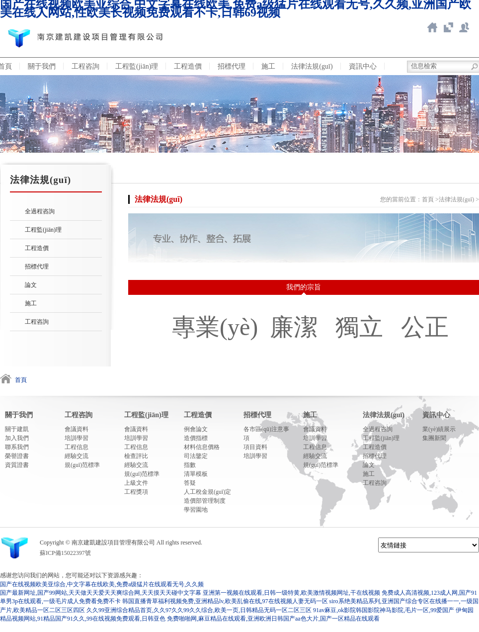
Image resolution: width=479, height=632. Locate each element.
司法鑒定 (196, 455)
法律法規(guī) (311, 66)
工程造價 (188, 66)
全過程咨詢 (40, 211)
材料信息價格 (202, 447)
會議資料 (76, 429)
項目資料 (255, 447)
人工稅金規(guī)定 (207, 491)
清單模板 (196, 473)
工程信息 (76, 447)
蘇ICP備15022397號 (65, 552)
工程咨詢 (85, 66)
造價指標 (196, 438)
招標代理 (231, 66)
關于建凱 (17, 429)
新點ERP (464, 27)
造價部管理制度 (205, 500)
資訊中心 (363, 66)
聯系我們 (17, 447)
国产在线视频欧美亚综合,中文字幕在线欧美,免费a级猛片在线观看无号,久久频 (102, 584)
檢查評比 (136, 455)
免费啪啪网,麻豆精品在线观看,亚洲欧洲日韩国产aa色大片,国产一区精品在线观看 (273, 618)
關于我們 (42, 66)
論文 (31, 284)
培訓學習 (76, 438)
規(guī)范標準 (82, 464)
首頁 (428, 199)
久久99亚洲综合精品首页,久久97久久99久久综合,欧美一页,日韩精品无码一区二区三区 (199, 610)
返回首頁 (432, 27)
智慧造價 (448, 27)
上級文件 (136, 482)
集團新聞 (434, 438)
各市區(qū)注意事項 (266, 434)
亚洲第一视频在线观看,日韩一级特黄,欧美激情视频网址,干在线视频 (291, 592)
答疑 (190, 482)
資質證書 (17, 464)
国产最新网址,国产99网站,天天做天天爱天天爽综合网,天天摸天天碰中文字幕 (100, 592)
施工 (268, 66)
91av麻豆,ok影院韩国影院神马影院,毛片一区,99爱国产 (383, 610)
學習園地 (196, 509)
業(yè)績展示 (439, 429)
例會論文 (196, 429)
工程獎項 (136, 491)
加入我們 (17, 438)
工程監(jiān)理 (136, 66)
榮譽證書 (17, 455)
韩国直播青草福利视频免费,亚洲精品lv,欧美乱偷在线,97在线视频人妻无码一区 (225, 601)
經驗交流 (76, 455)
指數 (190, 464)
